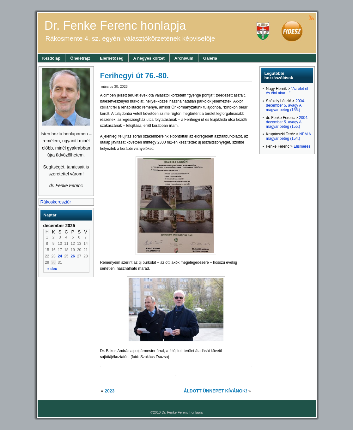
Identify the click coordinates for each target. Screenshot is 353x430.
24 (60, 256)
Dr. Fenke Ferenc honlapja (115, 25)
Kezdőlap (51, 58)
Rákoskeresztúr (55, 201)
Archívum (183, 58)
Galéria (210, 58)
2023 (109, 390)
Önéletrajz (80, 58)
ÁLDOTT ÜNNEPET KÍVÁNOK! (215, 390)
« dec (52, 269)
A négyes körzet (149, 58)
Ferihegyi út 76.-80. (134, 75)
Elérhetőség (111, 58)
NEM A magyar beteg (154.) (288, 136)
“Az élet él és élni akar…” (287, 90)
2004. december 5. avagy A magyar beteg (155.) (285, 105)
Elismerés (302, 146)
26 (73, 256)
